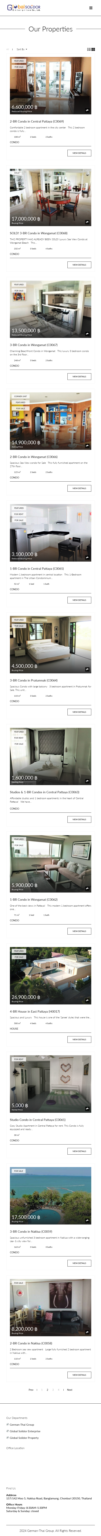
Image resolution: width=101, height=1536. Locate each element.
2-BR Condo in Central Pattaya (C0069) (37, 121)
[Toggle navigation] (91, 8)
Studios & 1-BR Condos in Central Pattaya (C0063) (44, 792)
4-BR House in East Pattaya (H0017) (35, 1011)
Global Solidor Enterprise (25, 1431)
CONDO (14, 142)
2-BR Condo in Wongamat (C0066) (34, 457)
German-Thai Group (22, 1424)
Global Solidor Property (24, 1437)
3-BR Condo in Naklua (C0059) (31, 1231)
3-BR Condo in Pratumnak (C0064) (34, 680)
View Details (79, 153)
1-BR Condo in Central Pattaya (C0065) (37, 568)
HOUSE (14, 1028)
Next (69, 1389)
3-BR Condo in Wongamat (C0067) (34, 345)
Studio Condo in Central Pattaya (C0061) (38, 1120)
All (7, 49)
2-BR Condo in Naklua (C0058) (31, 1343)
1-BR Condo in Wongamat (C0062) (34, 899)
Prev (31, 1389)
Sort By (21, 49)
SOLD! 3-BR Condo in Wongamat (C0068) (38, 233)
